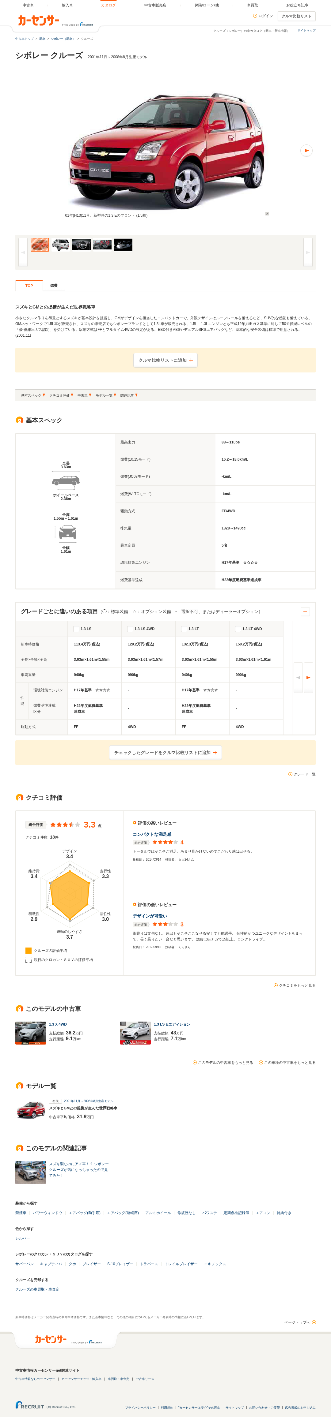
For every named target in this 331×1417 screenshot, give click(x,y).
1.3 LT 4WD (252, 629)
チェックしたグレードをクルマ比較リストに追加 (162, 752)
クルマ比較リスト (297, 16)
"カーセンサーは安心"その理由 (199, 1407)
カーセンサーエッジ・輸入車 (81, 1379)
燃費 (54, 285)
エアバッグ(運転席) (123, 1213)
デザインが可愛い (150, 916)
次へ (308, 677)
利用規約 (167, 1407)
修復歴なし (186, 1213)
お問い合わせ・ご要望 (264, 1407)
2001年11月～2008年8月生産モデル (88, 1101)
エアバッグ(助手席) (85, 1213)
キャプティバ (51, 1264)
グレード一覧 (305, 774)
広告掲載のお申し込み (300, 1407)
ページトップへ (297, 1322)
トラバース (149, 1264)
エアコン (263, 1213)
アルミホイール (158, 1213)
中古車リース (145, 1379)
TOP (29, 286)
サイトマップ (306, 30)
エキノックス (215, 1264)
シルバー (22, 1238)
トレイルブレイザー (181, 1264)
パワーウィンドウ (47, 1213)
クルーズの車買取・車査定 (37, 1289)
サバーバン (24, 1264)
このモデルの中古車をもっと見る (225, 1062)
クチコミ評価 (59, 395)
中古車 (83, 395)
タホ (72, 1264)
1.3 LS (86, 629)
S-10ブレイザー (120, 1264)
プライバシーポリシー (140, 1407)
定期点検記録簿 (236, 1213)
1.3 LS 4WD (144, 629)
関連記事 (127, 395)
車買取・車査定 (118, 1379)
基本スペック (31, 395)
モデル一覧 (104, 395)
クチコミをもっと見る (297, 985)
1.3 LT (193, 629)
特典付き (284, 1213)
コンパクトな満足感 (152, 834)
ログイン (265, 16)
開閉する (305, 611)
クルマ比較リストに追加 (163, 360)
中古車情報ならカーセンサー (35, 1379)
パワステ (209, 1213)
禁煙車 (20, 1213)
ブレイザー (91, 1264)
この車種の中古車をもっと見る (290, 1062)
